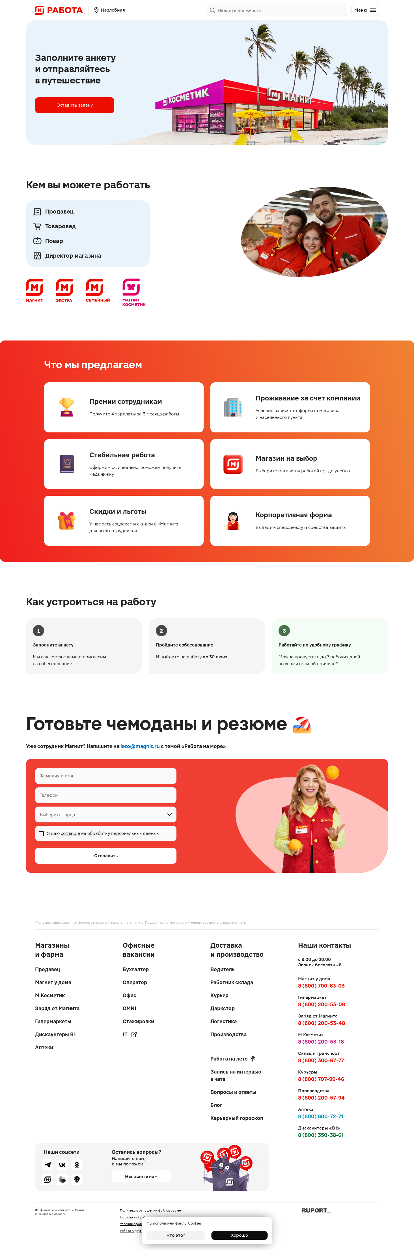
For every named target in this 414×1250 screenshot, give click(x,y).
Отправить (106, 855)
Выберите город (57, 814)
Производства (228, 1034)
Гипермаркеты (53, 1021)
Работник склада (231, 982)
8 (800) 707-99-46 (321, 1079)
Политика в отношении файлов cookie (150, 1210)
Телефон (49, 795)
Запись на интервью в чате (235, 1075)
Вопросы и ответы (233, 1092)
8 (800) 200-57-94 (321, 1098)
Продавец (47, 969)
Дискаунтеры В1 (55, 1034)
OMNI (129, 1008)
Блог (216, 1105)
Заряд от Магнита (57, 1008)
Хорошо (238, 1235)
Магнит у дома (53, 982)
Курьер (219, 995)
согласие (70, 833)
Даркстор (222, 1008)
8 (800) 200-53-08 (321, 1004)
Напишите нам (141, 1176)
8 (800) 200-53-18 (321, 1042)
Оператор (135, 982)
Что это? (176, 1235)
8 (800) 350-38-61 (321, 1135)
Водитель (222, 969)
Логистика (223, 1021)
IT (130, 1034)
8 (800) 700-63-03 (321, 986)
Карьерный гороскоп (236, 1118)
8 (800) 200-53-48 (321, 1023)
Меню (365, 10)
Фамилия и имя (56, 776)
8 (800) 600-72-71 (320, 1116)
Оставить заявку (75, 105)
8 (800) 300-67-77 (321, 1060)
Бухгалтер (136, 969)
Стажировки (138, 1021)
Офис (129, 995)
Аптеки (44, 1047)
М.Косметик (50, 995)
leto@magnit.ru (140, 746)
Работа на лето (233, 1059)
